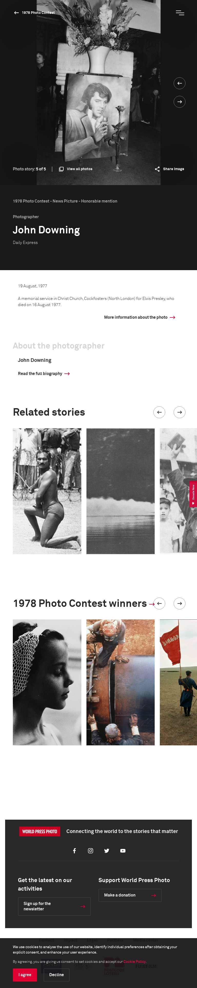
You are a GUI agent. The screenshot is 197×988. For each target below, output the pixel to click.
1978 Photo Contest (38, 13)
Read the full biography (40, 374)
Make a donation (119, 895)
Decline (56, 975)
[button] (159, 412)
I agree (24, 975)
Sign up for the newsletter (37, 906)
